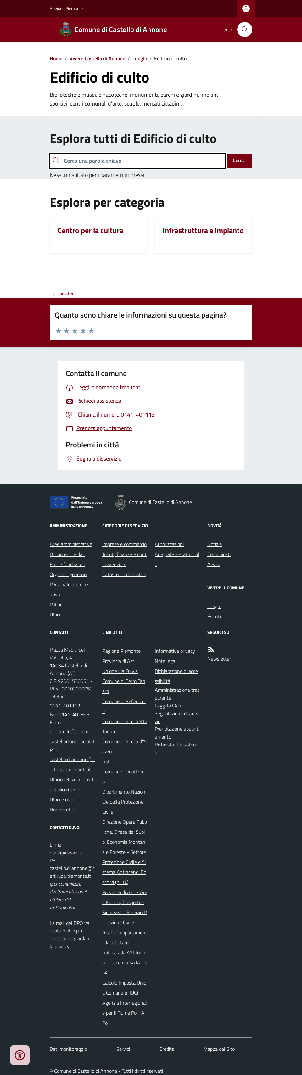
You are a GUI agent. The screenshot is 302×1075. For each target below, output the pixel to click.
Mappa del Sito (219, 1049)
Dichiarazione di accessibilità (176, 676)
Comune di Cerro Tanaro (123, 686)
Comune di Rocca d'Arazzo (124, 746)
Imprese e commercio (124, 544)
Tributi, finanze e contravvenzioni (124, 559)
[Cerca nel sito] (242, 29)
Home (56, 58)
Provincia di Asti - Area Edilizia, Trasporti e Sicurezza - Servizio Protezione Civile (124, 907)
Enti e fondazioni (67, 564)
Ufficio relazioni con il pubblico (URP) (71, 784)
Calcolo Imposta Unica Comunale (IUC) (124, 987)
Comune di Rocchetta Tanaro (124, 726)
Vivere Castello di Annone (97, 58)
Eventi (214, 616)
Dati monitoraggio (68, 1049)
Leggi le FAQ (168, 705)
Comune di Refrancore (124, 706)
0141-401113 (65, 705)
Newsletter (219, 659)
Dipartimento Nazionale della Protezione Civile (123, 802)
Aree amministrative (71, 544)
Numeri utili (62, 809)
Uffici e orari (62, 799)
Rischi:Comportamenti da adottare (124, 937)
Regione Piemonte (66, 8)
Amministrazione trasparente (177, 693)
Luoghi (139, 58)
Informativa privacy (175, 651)
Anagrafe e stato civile (177, 559)
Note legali (166, 661)
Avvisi (213, 564)
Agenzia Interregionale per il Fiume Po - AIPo (124, 1013)
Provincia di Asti (118, 661)
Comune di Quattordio (123, 776)
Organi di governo (68, 574)
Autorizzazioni (169, 544)
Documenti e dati (67, 554)
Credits (166, 1049)
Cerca (239, 160)
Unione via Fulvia (120, 671)
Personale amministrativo (71, 589)
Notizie (214, 544)
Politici (56, 604)
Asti (106, 761)
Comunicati (219, 554)
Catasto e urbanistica (124, 574)
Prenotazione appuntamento (177, 732)
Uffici (55, 614)
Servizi (123, 1049)
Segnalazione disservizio (177, 717)
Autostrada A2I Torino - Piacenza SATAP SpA (124, 962)
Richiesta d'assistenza (176, 748)
